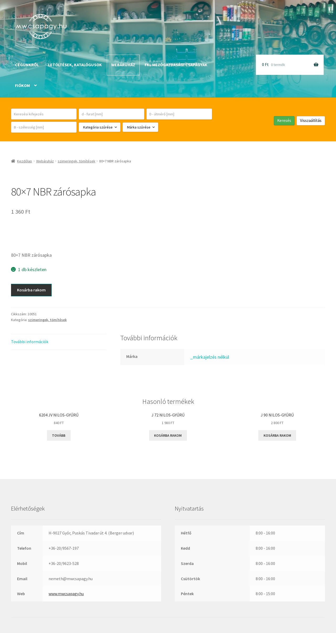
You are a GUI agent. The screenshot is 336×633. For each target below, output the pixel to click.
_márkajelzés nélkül (209, 357)
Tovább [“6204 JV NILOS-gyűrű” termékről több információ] (58, 435)
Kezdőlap (24, 161)
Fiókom (22, 85)
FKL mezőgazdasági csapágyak (176, 64)
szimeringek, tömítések (76, 161)
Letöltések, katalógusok (75, 64)
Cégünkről (27, 64)
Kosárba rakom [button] (168, 435)
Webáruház (123, 64)
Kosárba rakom (31, 289)
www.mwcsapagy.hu (66, 593)
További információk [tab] (29, 341)
